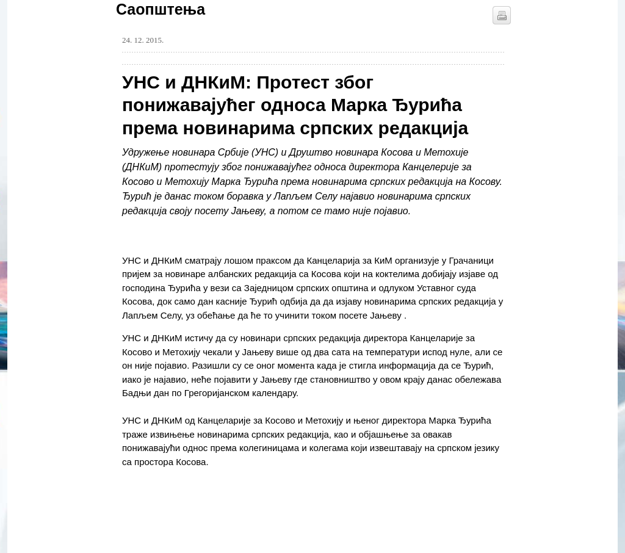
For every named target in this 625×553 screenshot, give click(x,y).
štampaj (502, 15)
